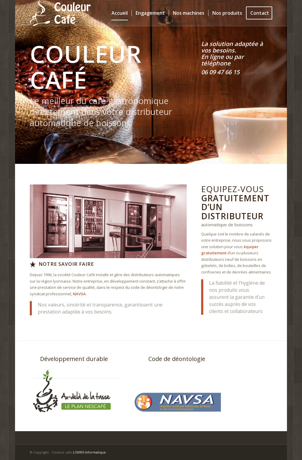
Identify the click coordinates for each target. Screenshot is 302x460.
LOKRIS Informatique (89, 452)
